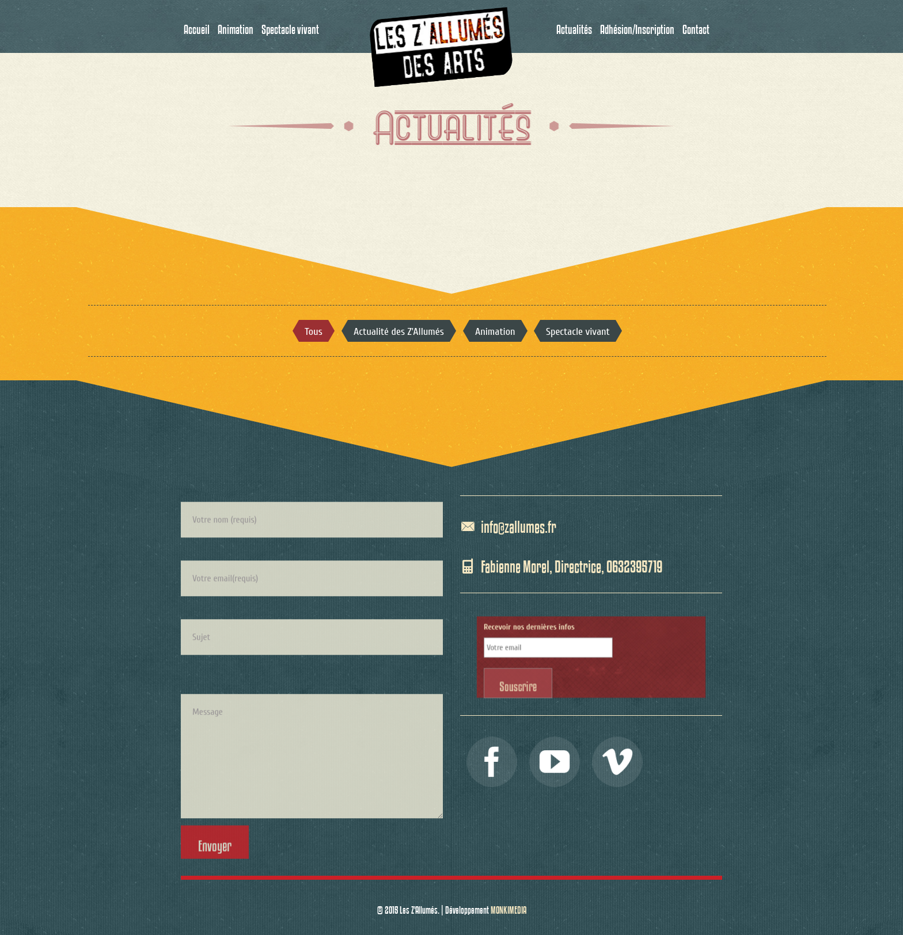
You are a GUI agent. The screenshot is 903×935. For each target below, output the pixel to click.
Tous (313, 332)
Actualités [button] (574, 26)
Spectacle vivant (578, 332)
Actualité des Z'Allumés (398, 332)
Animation (495, 332)
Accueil (197, 26)
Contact (695, 26)
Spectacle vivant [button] (290, 26)
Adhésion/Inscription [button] (637, 26)
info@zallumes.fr (518, 524)
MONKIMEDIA (508, 907)
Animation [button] (235, 26)
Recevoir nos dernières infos (555, 639)
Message (312, 821)
